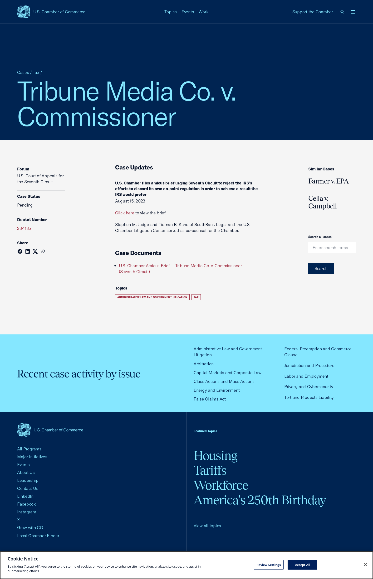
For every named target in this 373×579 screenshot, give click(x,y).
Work (203, 11)
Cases (23, 72)
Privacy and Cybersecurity (308, 386)
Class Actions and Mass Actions (224, 381)
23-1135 (24, 228)
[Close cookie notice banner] (365, 564)
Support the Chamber (312, 11)
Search (321, 268)
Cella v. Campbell (322, 202)
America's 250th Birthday (260, 500)
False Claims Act (210, 399)
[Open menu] (353, 12)
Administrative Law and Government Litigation (152, 297)
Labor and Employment (306, 376)
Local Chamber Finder (38, 535)
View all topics (207, 525)
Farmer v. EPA (328, 181)
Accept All (302, 564)
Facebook (26, 504)
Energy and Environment (217, 390)
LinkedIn (25, 496)
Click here (124, 213)
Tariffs (210, 470)
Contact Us (27, 488)
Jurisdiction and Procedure (309, 365)
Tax (36, 72)
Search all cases (320, 237)
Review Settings (269, 564)
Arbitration (204, 364)
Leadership (27, 480)
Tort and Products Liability (309, 397)
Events (188, 11)
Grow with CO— (32, 527)
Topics (170, 11)
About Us (26, 472)
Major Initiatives (32, 456)
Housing (215, 455)
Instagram (26, 512)
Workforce (221, 485)
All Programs (29, 449)
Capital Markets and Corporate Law (227, 372)
